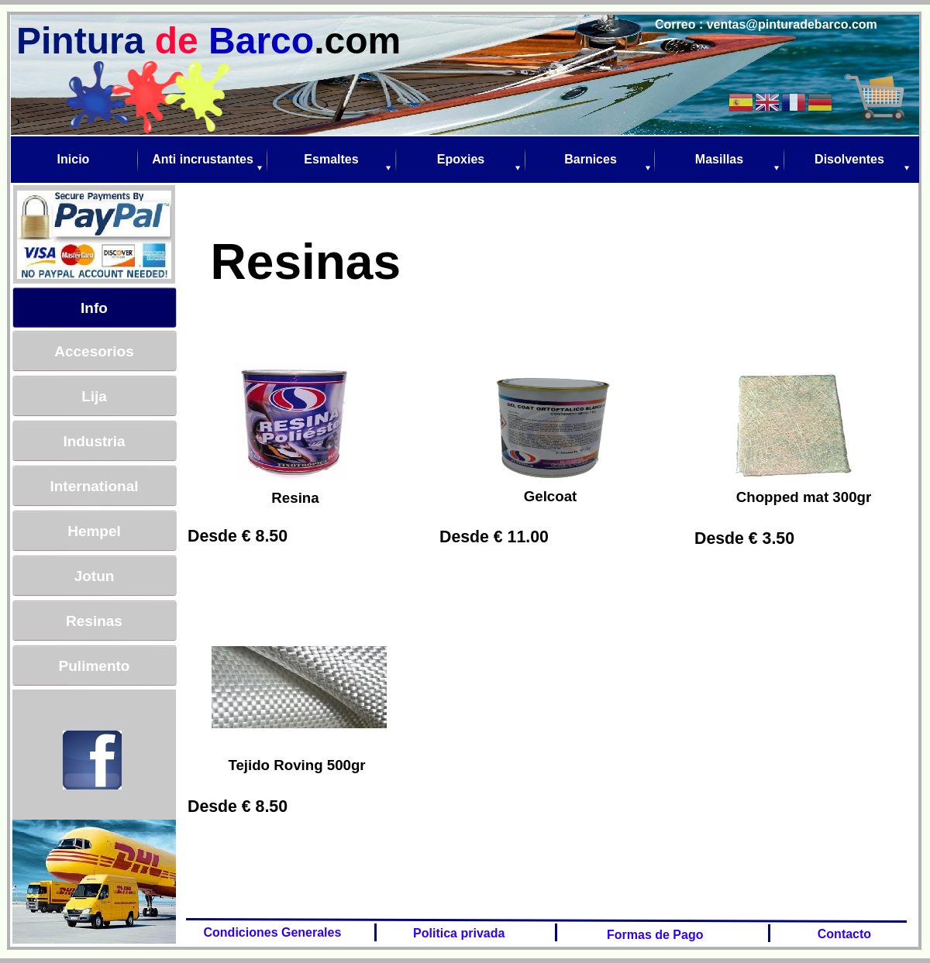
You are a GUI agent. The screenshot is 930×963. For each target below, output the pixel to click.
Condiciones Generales (269, 932)
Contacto (841, 934)
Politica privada (457, 933)
